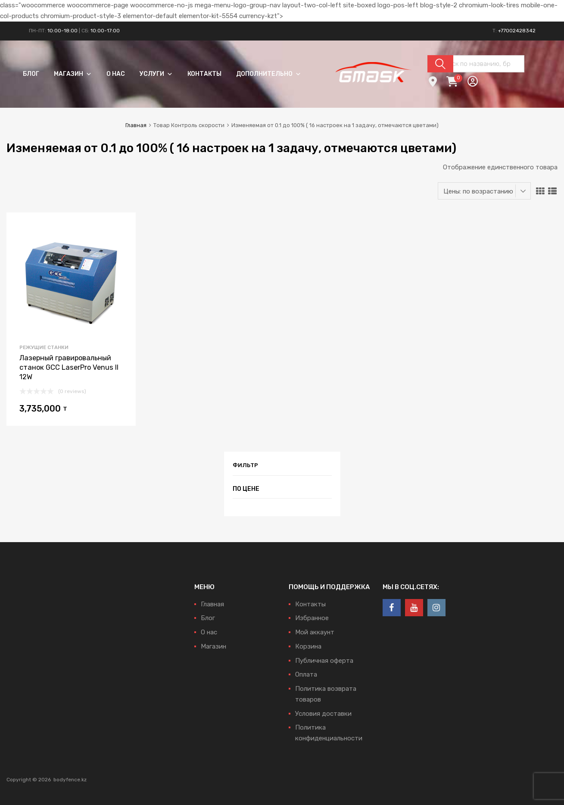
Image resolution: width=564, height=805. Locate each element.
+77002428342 (517, 31)
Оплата (306, 674)
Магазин (73, 74)
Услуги (156, 74)
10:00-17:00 (105, 31)
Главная (135, 125)
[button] (87, 74)
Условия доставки (323, 714)
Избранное (312, 618)
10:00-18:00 (62, 31)
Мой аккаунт (314, 632)
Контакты (204, 74)
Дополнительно (268, 74)
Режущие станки (44, 347)
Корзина (308, 646)
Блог (31, 74)
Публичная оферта (324, 661)
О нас (115, 74)
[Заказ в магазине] (484, 191)
